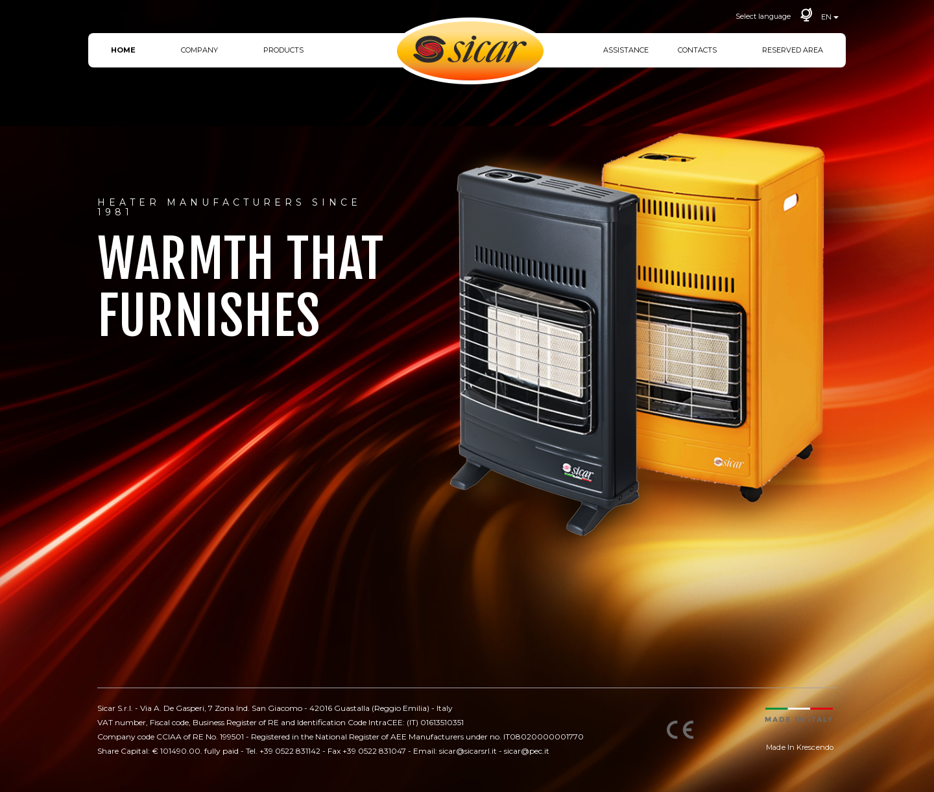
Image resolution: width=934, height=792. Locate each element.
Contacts (697, 49)
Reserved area (792, 49)
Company (199, 49)
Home (123, 49)
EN (830, 16)
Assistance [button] (626, 49)
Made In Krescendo (799, 747)
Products (283, 49)
